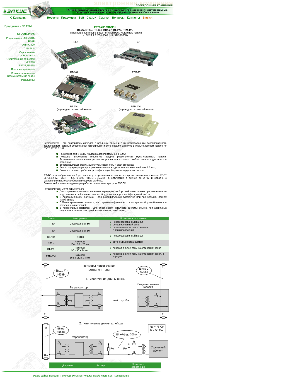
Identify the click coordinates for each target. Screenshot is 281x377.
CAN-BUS (29, 48)
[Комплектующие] (82, 375)
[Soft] (110, 375)
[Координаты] (121, 375)
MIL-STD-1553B (26, 34)
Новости (52, 17)
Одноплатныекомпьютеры (27, 53)
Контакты (133, 17)
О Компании (18, 17)
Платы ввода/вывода (23, 69)
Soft (81, 17)
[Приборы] (65, 375)
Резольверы (28, 79)
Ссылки (104, 17)
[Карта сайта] (40, 375)
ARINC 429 (28, 44)
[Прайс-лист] (100, 375)
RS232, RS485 (27, 65)
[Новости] (53, 375)
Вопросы (118, 17)
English (147, 17)
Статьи (91, 17)
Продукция (68, 17)
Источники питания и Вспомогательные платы (21, 74)
